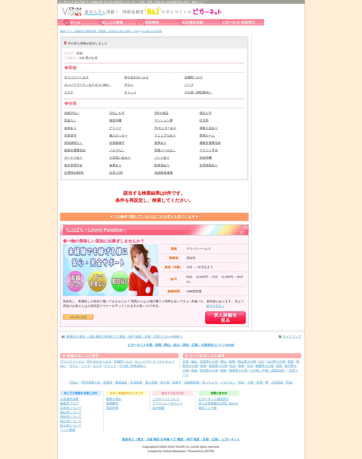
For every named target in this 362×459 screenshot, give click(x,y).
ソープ (189, 84)
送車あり (70, 128)
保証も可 (205, 113)
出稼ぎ (176, 382)
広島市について (71, 408)
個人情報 (151, 382)
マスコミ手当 (208, 150)
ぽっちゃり (210, 382)
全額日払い (71, 113)
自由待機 (205, 157)
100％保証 (161, 113)
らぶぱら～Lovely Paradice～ (96, 229)
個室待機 (115, 120)
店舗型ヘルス (193, 77)
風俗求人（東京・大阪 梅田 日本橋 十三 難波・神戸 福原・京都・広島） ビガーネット (181, 439)
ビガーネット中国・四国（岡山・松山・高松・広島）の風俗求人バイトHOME (181, 344)
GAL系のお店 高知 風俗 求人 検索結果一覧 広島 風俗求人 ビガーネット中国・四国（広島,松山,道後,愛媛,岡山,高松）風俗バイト (131, 2)
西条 (241, 365)
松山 (233, 365)
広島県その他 (209, 361)
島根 (203, 365)
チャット (130, 92)
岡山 (223, 361)
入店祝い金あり (120, 157)
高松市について (71, 416)
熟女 (241, 382)
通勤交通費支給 (210, 143)
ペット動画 (67, 429)
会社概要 (158, 408)
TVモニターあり (165, 128)
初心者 (164, 382)
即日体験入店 (91, 382)
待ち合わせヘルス (136, 77)
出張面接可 (117, 143)
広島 (186, 361)
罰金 (289, 382)
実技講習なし (73, 143)
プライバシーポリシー (167, 403)
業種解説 (112, 403)
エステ (68, 92)
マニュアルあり (165, 135)
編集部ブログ (69, 403)
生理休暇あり (208, 165)
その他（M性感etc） (198, 92)
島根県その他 (218, 365)
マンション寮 (163, 120)
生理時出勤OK (74, 173)
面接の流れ (114, 399)
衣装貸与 (70, 135)
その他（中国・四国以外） (268, 370)
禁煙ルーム (207, 135)
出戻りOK (116, 173)
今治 (250, 365)
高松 (279, 365)
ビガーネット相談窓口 (213, 399)
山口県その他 (276, 361)
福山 (194, 361)
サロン (128, 84)
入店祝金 (277, 382)
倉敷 (232, 361)
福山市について (71, 412)
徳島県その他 (238, 370)
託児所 (204, 120)
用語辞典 (112, 408)
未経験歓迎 (191, 382)
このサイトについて (166, 399)
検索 (215, 43)
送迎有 (107, 382)
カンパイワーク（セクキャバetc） (87, 84)
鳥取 (291, 361)
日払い (74, 382)
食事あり (115, 165)
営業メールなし (165, 150)
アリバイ (115, 128)
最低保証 (121, 382)
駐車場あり (162, 165)
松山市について (71, 425)
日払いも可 (117, 113)
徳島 (223, 370)
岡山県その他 (247, 361)
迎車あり (160, 143)
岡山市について (71, 421)
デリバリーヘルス (76, 77)
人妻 (250, 382)
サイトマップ (292, 336)
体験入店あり (208, 128)
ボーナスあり (73, 157)
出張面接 (136, 382)
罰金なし (70, 120)
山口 (261, 361)
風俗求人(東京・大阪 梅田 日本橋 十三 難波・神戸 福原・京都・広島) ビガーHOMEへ (124, 336)
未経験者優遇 (163, 173)
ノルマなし (117, 150)
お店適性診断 (69, 399)
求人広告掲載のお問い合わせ (218, 403)
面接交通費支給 (75, 150)
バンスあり (162, 157)
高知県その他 (209, 370)
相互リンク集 (207, 408)
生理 (259, 382)
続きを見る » (215, 305)
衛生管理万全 (73, 165)
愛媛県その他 (264, 365)
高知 (194, 370)
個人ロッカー (118, 135)
